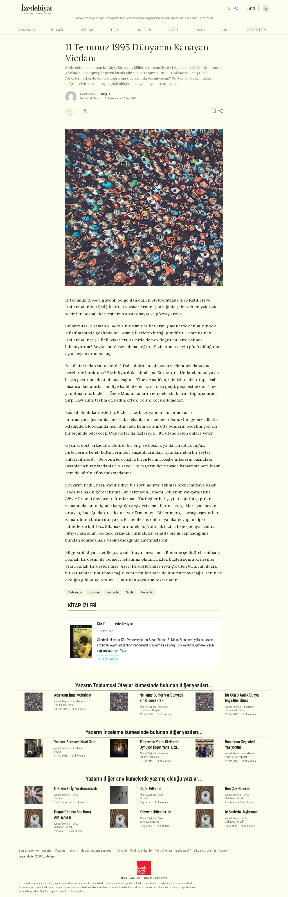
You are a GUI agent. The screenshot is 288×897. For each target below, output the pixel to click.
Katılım (60, 851)
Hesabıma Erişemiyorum (98, 851)
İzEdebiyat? (183, 851)
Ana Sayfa (26, 30)
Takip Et (105, 94)
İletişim (73, 851)
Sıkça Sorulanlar (205, 851)
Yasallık (122, 851)
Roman (199, 30)
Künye (223, 851)
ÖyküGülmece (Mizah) (237, 796)
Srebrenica (75, 592)
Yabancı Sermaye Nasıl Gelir (74, 742)
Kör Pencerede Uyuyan (115, 623)
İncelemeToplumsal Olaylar (68, 703)
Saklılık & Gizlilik (141, 851)
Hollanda (147, 592)
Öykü (173, 30)
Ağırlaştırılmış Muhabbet (72, 695)
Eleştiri (116, 30)
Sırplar (130, 592)
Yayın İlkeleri (163, 851)
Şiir (224, 30)
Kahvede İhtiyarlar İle (155, 812)
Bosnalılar (113, 592)
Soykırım (94, 592)
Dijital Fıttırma (150, 788)
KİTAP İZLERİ (256, 30)
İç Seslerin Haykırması (241, 812)
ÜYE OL (251, 9)
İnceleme (145, 30)
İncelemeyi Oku (108, 658)
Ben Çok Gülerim (237, 788)
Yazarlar (47, 851)
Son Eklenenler (28, 851)
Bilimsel (58, 30)
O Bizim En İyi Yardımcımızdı (75, 788)
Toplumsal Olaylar (90, 98)
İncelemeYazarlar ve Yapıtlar (239, 755)
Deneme (87, 30)
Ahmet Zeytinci (88, 94)
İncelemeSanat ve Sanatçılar (154, 755)
